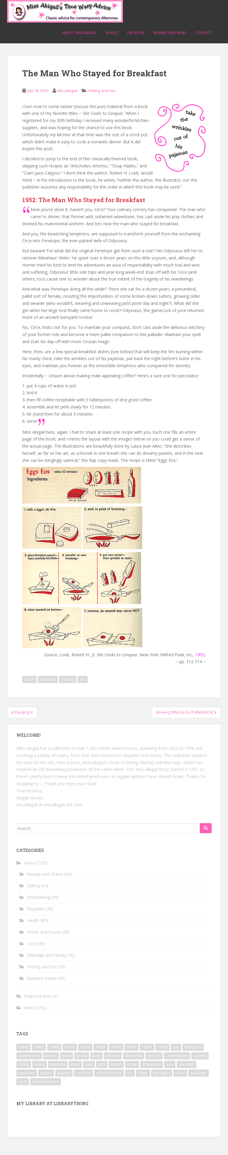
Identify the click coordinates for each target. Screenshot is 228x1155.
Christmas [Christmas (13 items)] (133, 1055)
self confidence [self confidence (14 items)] (109, 1072)
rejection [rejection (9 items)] (83, 1072)
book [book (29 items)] (66, 1055)
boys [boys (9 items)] (96, 1055)
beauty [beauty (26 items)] (51, 1055)
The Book (136, 32)
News (29, 1007)
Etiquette (35, 909)
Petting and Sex (102, 90)
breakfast (48, 679)
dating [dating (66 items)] (23, 1064)
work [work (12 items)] (22, 1081)
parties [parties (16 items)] (46, 1072)
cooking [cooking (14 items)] (200, 1055)
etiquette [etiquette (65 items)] (57, 1064)
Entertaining (38, 897)
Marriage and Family (46, 955)
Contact (203, 32)
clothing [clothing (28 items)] (154, 1055)
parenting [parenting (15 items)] (26, 1072)
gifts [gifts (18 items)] (101, 1064)
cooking (68, 679)
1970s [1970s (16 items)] (162, 1047)
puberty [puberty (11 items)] (64, 1072)
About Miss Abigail (79, 32)
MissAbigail (67, 90)
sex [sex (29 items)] (130, 1072)
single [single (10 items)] (143, 1072)
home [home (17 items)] (132, 1064)
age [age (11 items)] (176, 1047)
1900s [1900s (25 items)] (54, 1047)
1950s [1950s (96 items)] (131, 1047)
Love (32, 943)
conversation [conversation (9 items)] (177, 1055)
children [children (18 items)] (113, 1055)
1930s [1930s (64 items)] (101, 1047)
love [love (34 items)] (169, 1064)
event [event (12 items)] (75, 1064)
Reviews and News (169, 32)
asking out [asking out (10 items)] (193, 1047)
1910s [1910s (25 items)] (70, 1047)
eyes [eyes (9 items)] (89, 1064)
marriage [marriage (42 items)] (186, 1064)
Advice (112, 32)
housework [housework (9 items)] (151, 1064)
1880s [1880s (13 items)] (23, 1047)
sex (83, 679)
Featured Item (37, 996)
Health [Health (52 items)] (116, 1064)
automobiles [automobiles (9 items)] (29, 1055)
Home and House (44, 932)
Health (33, 920)
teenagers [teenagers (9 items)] (161, 1072)
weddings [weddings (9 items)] (198, 1072)
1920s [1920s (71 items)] (85, 1047)
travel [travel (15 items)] (180, 1072)
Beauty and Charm (45, 874)
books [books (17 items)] (81, 1055)
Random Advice (42, 978)
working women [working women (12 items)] (45, 1081)
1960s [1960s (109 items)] (147, 1047)
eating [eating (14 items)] (39, 1064)
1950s (29, 679)
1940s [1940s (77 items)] (116, 1047)
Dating (33, 885)
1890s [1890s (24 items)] (39, 1047)
